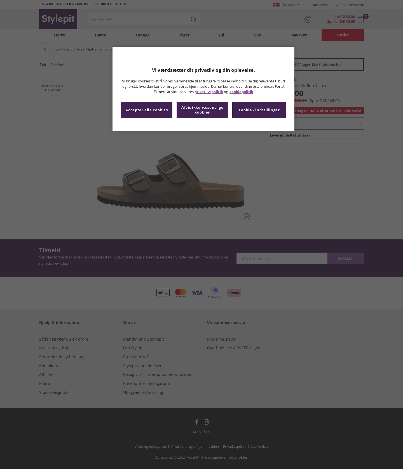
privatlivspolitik (209, 91)
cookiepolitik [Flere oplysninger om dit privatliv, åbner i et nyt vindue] (241, 91)
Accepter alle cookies (146, 110)
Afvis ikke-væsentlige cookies (202, 110)
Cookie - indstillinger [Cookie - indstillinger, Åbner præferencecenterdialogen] (259, 110)
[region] (203, 89)
